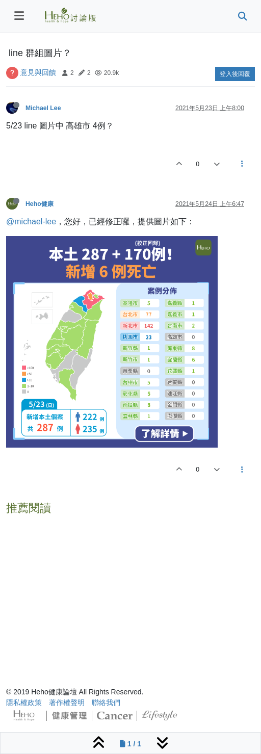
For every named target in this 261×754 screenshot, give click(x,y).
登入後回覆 (235, 73)
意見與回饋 (38, 72)
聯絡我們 (106, 702)
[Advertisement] (130, 590)
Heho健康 (39, 203)
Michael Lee (43, 108)
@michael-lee (31, 221)
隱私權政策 (24, 702)
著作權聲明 (67, 702)
